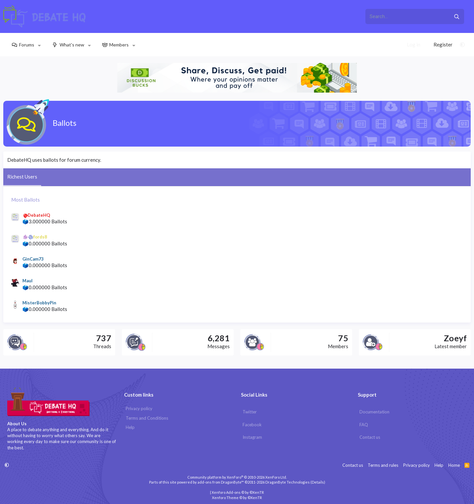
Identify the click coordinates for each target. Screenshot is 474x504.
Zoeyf (455, 338)
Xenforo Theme (237, 497)
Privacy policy (139, 408)
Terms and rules (383, 465)
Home (454, 465)
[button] (39, 45)
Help (130, 427)
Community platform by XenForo (237, 477)
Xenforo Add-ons (238, 492)
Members (119, 44)
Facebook (252, 424)
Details (318, 482)
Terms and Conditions (147, 418)
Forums (26, 44)
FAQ (363, 424)
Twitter (250, 411)
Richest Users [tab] (22, 177)
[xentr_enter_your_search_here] (407, 16)
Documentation (374, 411)
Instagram (252, 437)
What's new (72, 44)
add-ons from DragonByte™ (221, 482)
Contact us (369, 437)
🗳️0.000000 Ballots (44, 243)
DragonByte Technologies (287, 482)
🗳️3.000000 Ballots (44, 221)
